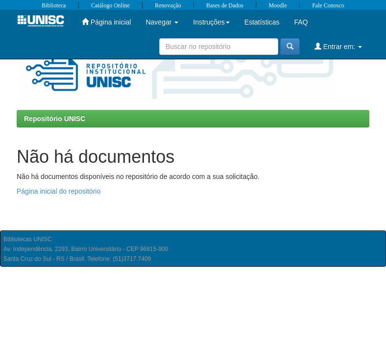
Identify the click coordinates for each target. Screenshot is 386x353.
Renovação (168, 5)
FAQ (301, 22)
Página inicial (106, 22)
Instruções (211, 22)
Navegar (161, 22)
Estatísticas (262, 22)
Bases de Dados (224, 5)
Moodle (277, 5)
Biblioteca (54, 5)
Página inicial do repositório (58, 191)
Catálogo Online (110, 5)
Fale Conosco (328, 5)
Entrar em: (338, 46)
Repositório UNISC (54, 119)
